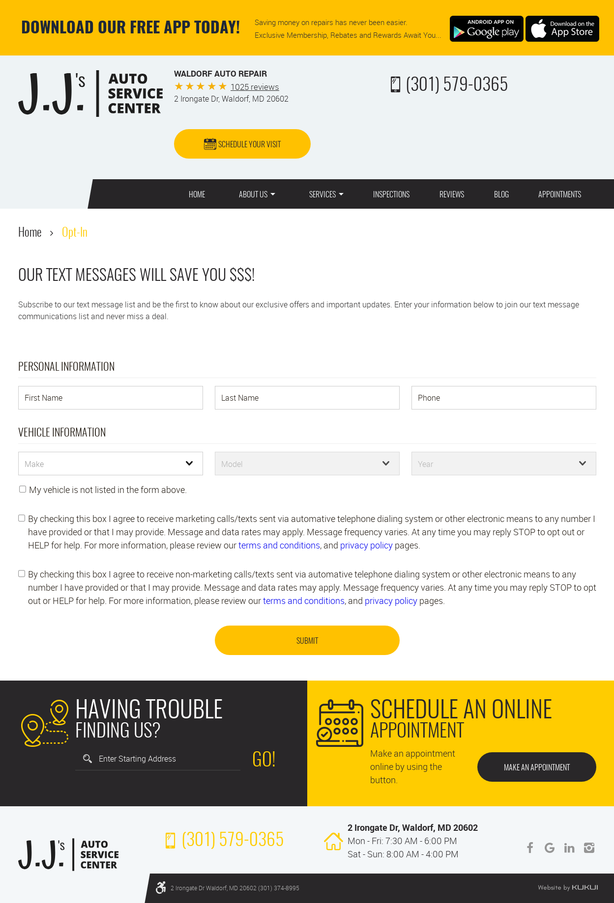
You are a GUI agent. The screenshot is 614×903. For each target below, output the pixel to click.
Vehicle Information (62, 433)
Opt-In (75, 233)
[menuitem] (197, 194)
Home (197, 195)
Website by (568, 887)
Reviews (451, 195)
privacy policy (366, 545)
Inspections (391, 195)
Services (322, 195)
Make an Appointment (537, 768)
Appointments (559, 195)
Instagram (589, 848)
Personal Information (66, 367)
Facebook (530, 848)
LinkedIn (569, 848)
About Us (253, 195)
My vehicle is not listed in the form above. (108, 489)
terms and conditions (279, 545)
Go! (264, 761)
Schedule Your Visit (249, 145)
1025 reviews (255, 86)
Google (549, 848)
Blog (501, 195)
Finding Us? (149, 721)
